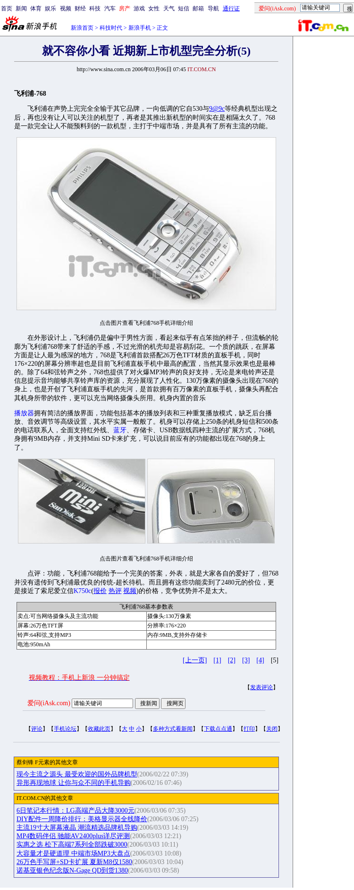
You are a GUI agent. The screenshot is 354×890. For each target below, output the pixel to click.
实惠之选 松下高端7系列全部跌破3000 (72, 844)
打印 (249, 728)
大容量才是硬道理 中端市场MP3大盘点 (73, 853)
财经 (80, 8)
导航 (213, 8)
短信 (183, 8)
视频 (65, 8)
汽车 (110, 8)
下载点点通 (218, 728)
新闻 (21, 8)
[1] (217, 660)
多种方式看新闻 (173, 728)
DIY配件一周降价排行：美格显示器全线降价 (82, 819)
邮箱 (198, 8)
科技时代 (111, 28)
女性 (154, 8)
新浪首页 (82, 28)
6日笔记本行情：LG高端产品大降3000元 (76, 810)
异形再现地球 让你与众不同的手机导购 (74, 782)
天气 (169, 8)
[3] (246, 660)
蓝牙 (119, 430)
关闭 (272, 728)
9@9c (217, 108)
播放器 (24, 413)
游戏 (139, 8)
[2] (232, 660)
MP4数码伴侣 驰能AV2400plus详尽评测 (73, 836)
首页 (6, 8)
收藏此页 (99, 728)
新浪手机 (139, 28)
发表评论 (261, 687)
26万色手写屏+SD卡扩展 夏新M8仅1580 (74, 861)
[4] (260, 660)
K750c (82, 590)
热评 (115, 590)
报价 (100, 590)
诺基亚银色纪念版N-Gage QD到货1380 (72, 870)
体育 (36, 8)
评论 (36, 728)
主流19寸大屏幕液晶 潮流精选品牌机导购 (77, 827)
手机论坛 (65, 728)
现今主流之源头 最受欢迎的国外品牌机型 (77, 774)
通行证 (231, 8)
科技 (95, 8)
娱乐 (50, 8)
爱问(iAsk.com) (48, 703)
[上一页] (195, 660)
